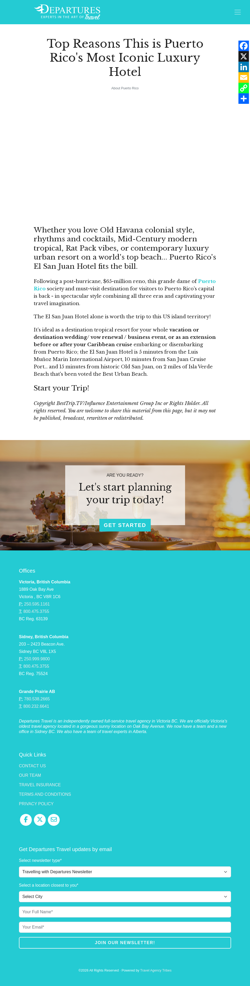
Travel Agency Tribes (155, 970)
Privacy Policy (36, 804)
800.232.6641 (36, 706)
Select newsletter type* (40, 860)
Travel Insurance (40, 785)
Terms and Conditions (45, 794)
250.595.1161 (37, 604)
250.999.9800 (37, 659)
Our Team (30, 775)
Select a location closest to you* (48, 885)
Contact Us (32, 766)
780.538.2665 (37, 699)
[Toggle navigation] (238, 12)
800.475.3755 (36, 611)
